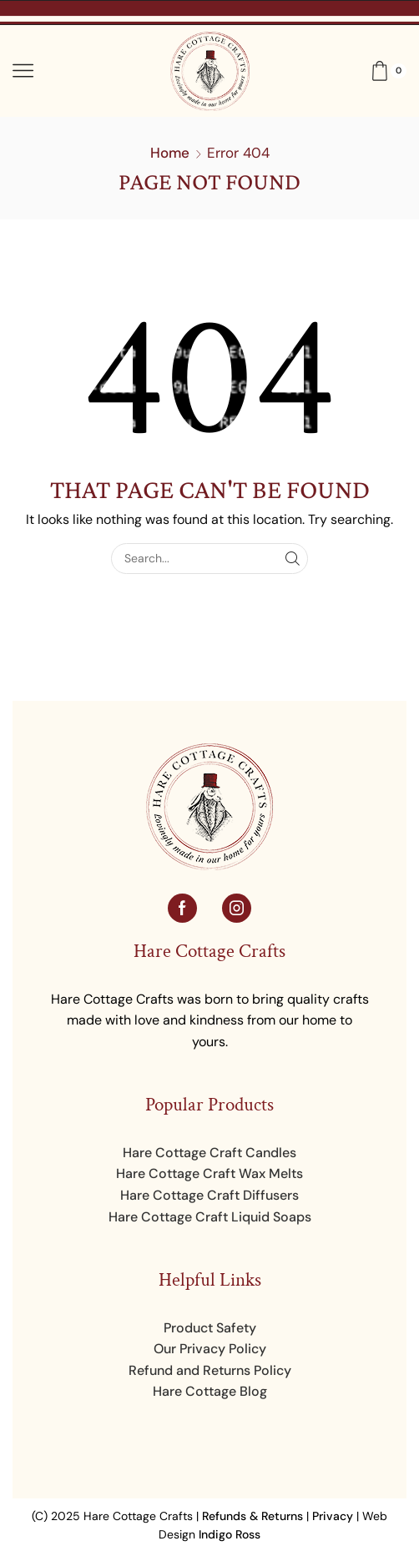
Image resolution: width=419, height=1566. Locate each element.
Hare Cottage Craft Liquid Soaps (210, 1217)
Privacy (332, 1515)
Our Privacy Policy (210, 1348)
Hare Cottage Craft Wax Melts (209, 1173)
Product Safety (210, 1328)
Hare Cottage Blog (210, 1391)
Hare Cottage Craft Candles (209, 1152)
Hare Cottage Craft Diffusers (209, 1195)
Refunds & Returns (252, 1515)
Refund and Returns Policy (210, 1370)
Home (169, 153)
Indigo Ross (229, 1534)
